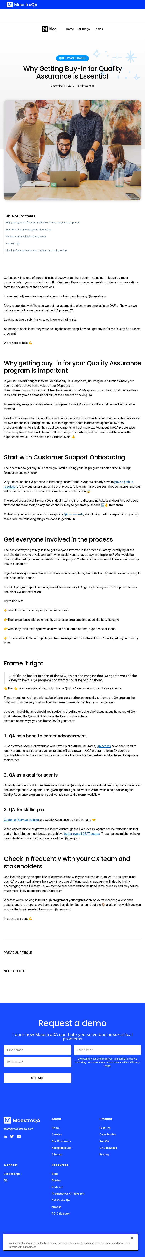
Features (105, 1127)
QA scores (104, 746)
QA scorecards (74, 514)
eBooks (56, 1207)
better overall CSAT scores (82, 834)
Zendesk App (12, 1173)
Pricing (104, 1154)
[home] (21, 5)
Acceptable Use (61, 1147)
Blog (55, 1173)
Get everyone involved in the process (26, 236)
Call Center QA (61, 1200)
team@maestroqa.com (18, 1128)
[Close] (132, 1238)
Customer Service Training (21, 820)
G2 (5, 1180)
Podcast (57, 1187)
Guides (56, 1180)
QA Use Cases (108, 1147)
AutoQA (104, 1141)
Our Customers (61, 1141)
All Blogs (84, 29)
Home (70, 29)
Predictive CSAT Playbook (68, 1193)
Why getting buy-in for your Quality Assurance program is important (43, 222)
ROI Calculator (61, 1213)
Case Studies (107, 1134)
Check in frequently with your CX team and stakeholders (36, 250)
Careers (57, 1134)
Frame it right (13, 243)
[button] (133, 4)
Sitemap (57, 1154)
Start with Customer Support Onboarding (28, 229)
